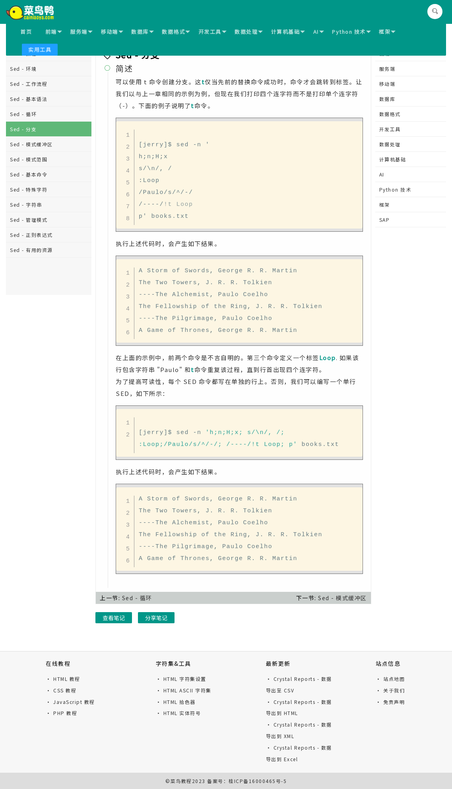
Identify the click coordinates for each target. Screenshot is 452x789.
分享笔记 (156, 618)
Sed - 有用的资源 (31, 249)
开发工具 (212, 31)
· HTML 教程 (63, 678)
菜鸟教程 (181, 780)
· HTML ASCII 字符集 (183, 690)
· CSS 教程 (61, 690)
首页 (26, 31)
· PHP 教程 (61, 713)
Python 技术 (351, 31)
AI (318, 31)
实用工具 (39, 49)
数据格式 (176, 31)
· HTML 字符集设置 (181, 678)
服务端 (81, 31)
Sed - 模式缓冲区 (31, 144)
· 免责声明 (390, 701)
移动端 (112, 31)
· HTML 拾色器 (176, 701)
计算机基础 (288, 31)
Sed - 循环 (23, 113)
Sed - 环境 (23, 68)
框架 (387, 31)
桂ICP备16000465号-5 (258, 780)
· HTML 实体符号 (178, 713)
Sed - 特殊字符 (28, 189)
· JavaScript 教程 (70, 701)
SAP (384, 219)
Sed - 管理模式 (28, 219)
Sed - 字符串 (26, 204)
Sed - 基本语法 (28, 98)
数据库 (142, 31)
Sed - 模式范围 (28, 159)
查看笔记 (114, 618)
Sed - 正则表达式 (31, 234)
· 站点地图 (390, 678)
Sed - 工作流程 (28, 83)
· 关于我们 (390, 690)
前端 (53, 31)
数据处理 (249, 31)
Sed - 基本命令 (28, 174)
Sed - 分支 (23, 129)
